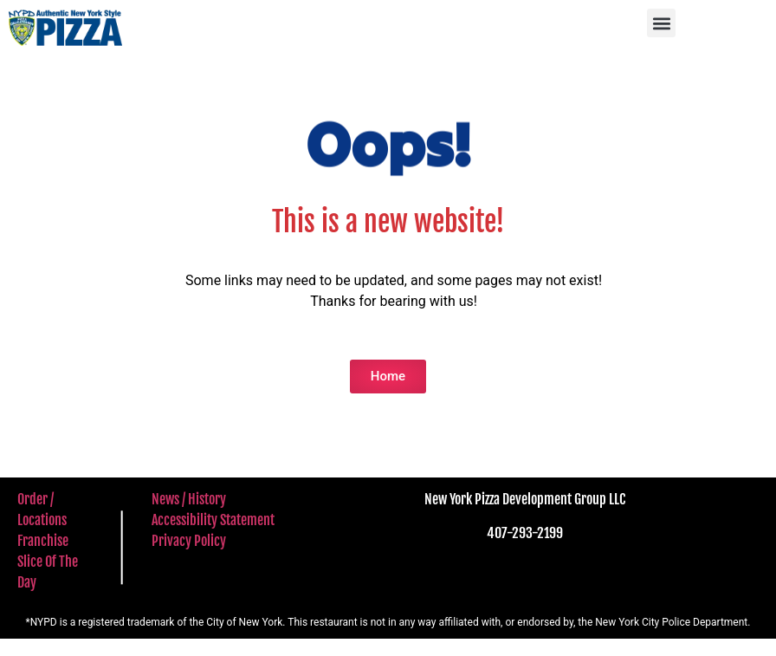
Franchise (42, 540)
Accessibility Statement (213, 520)
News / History (189, 499)
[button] (661, 23)
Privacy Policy (189, 540)
